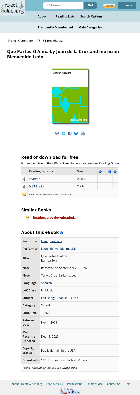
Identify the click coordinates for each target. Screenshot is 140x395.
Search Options (91, 16)
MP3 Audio (36, 186)
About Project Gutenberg (26, 384)
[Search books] (63, 5)
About (44, 16)
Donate (127, 5)
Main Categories (90, 27)
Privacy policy (54, 384)
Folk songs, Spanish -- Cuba (59, 298)
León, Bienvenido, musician (59, 249)
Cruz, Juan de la (51, 241)
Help (127, 384)
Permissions (74, 384)
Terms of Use (94, 384)
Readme (34, 179)
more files (47, 194)
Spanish (46, 283)
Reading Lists (65, 16)
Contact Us (113, 384)
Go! (90, 5)
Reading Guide (109, 163)
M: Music (47, 290)
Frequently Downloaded (55, 27)
